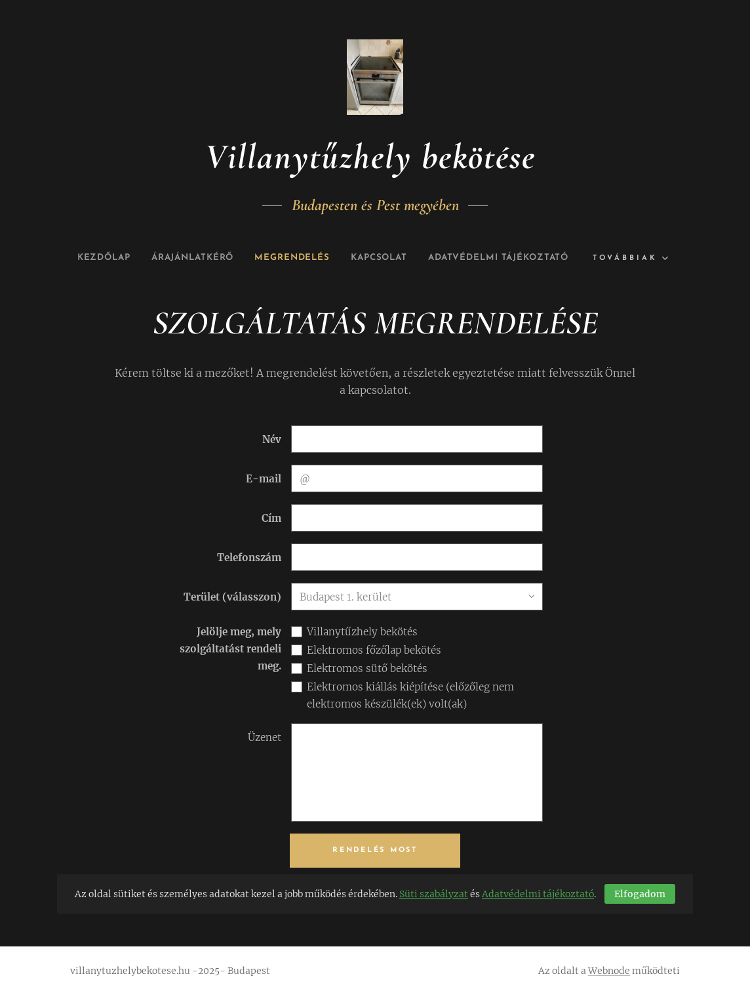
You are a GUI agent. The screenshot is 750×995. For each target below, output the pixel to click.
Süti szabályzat (433, 894)
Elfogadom (639, 894)
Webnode (609, 971)
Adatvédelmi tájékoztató (538, 894)
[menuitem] (174, 258)
